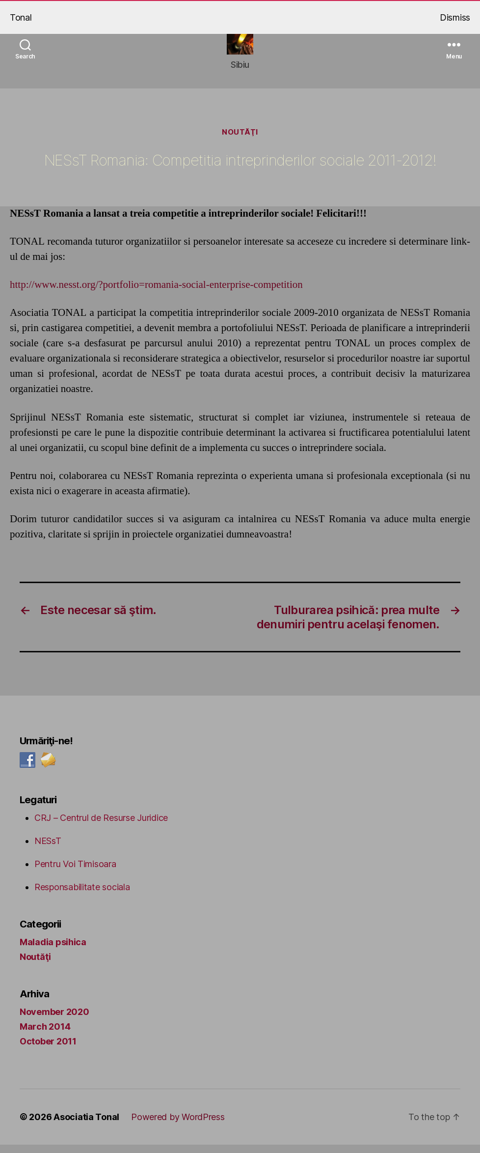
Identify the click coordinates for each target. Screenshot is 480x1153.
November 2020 (54, 1020)
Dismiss (455, 17)
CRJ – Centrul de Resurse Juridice (101, 826)
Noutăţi (240, 140)
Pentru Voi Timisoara (75, 872)
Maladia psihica (53, 950)
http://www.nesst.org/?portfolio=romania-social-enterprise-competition (156, 293)
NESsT (47, 849)
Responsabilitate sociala (82, 895)
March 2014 (45, 1035)
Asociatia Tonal (86, 1125)
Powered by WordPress (178, 1125)
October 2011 (48, 1049)
